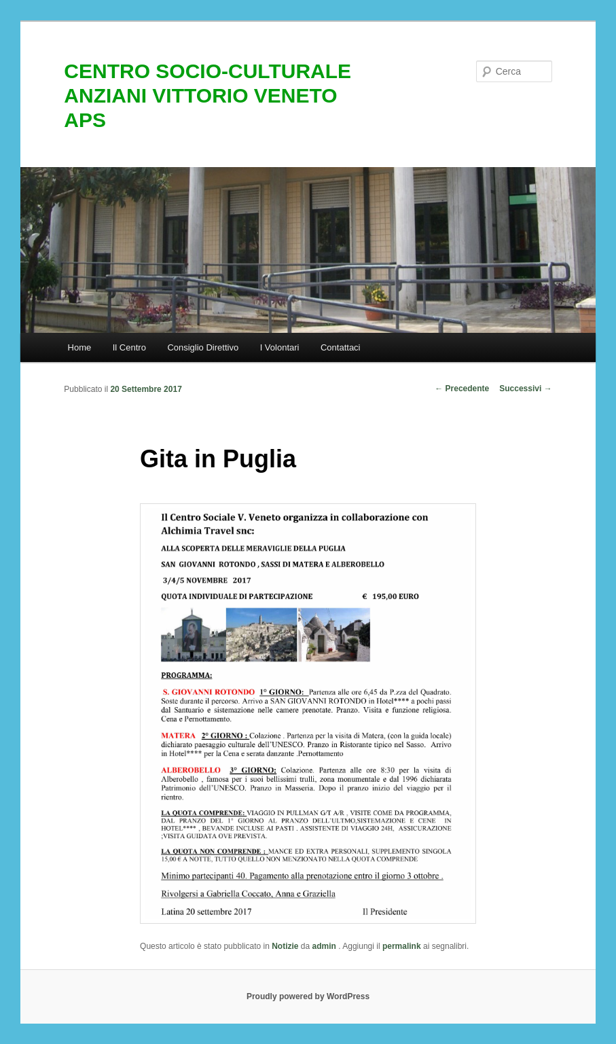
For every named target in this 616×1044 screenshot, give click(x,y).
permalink (401, 946)
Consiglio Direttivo (202, 347)
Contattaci (341, 347)
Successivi (525, 388)
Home (80, 347)
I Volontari (280, 347)
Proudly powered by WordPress (308, 996)
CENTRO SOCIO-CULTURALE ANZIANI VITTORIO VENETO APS (207, 95)
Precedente (462, 388)
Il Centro (129, 347)
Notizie (285, 946)
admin (325, 946)
